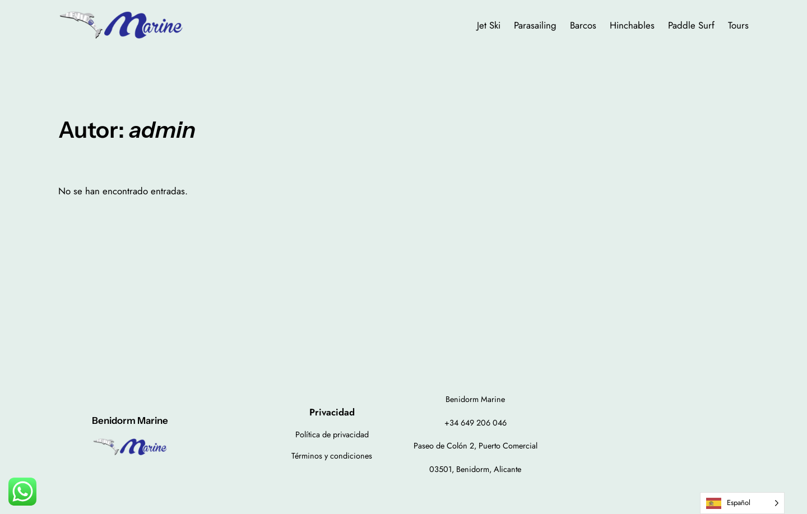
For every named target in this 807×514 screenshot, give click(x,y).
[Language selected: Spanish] (742, 503)
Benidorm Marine (130, 420)
